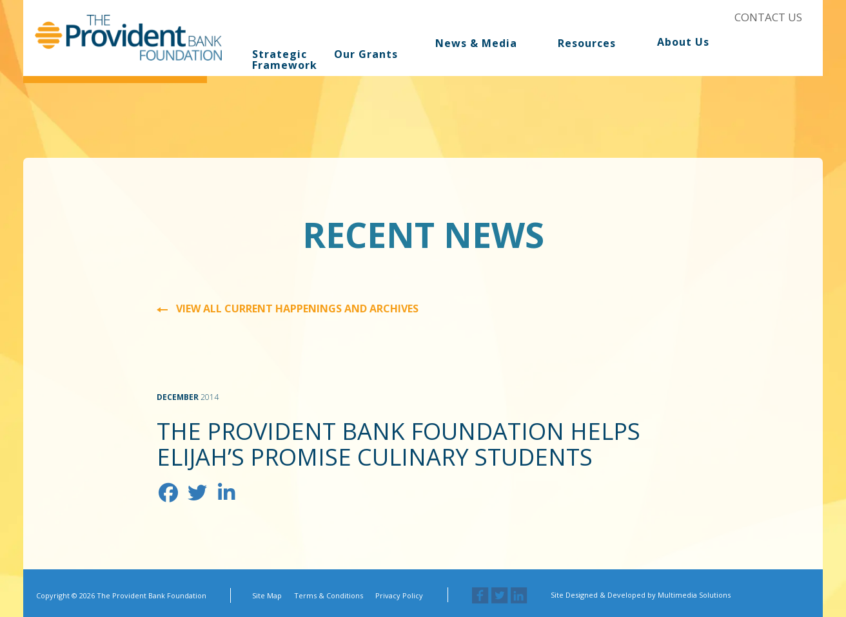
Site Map (267, 595)
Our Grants (366, 54)
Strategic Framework (281, 59)
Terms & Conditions (328, 595)
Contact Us (768, 17)
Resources (587, 43)
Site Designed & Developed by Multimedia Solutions (641, 595)
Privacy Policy (399, 595)
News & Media (476, 43)
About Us (683, 43)
